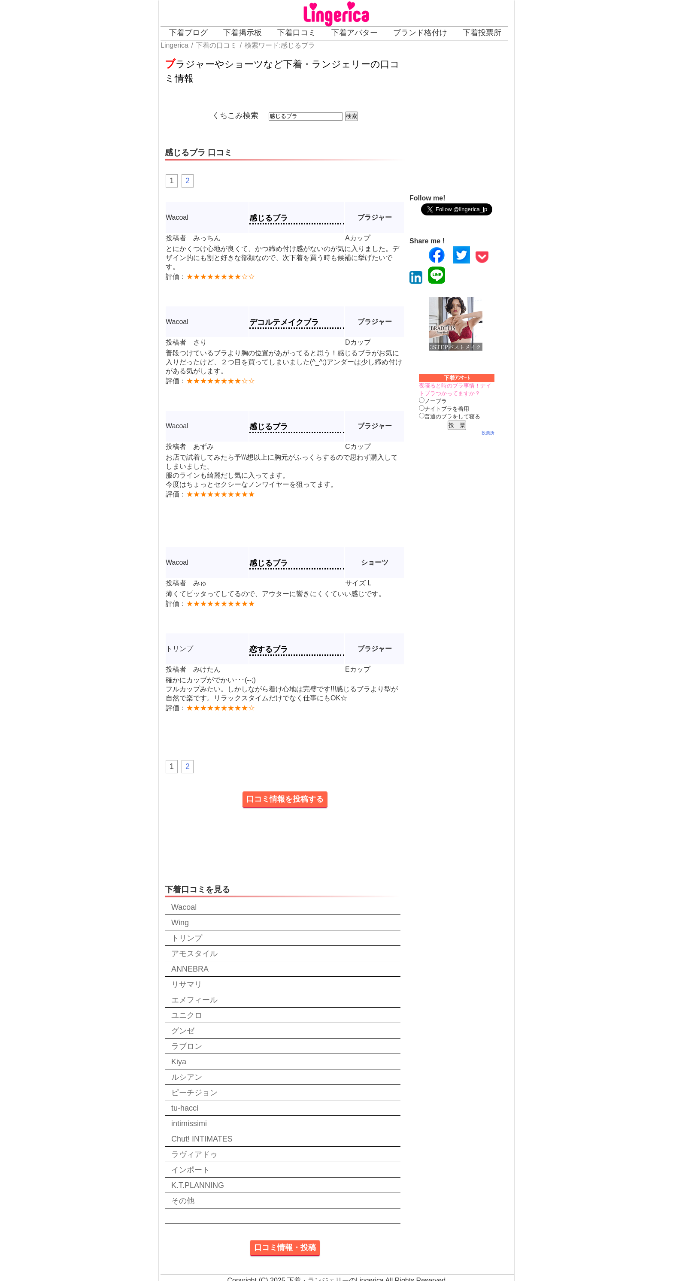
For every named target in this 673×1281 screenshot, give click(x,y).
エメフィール (194, 1000)
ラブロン (186, 1046)
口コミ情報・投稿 (285, 1247)
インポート (190, 1170)
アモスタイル (194, 953)
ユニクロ (186, 1015)
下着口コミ (296, 32)
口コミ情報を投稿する (285, 799)
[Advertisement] (478, 119)
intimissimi (189, 1123)
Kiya (178, 1061)
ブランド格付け (420, 32)
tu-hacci (184, 1108)
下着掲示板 (242, 32)
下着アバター (354, 32)
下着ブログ (188, 32)
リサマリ (186, 984)
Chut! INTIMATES (202, 1139)
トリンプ (186, 938)
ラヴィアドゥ (194, 1154)
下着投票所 (482, 32)
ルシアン (186, 1077)
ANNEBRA (190, 969)
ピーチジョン (194, 1092)
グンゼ (182, 1031)
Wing (180, 922)
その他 (182, 1200)
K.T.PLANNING (197, 1185)
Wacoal (184, 907)
